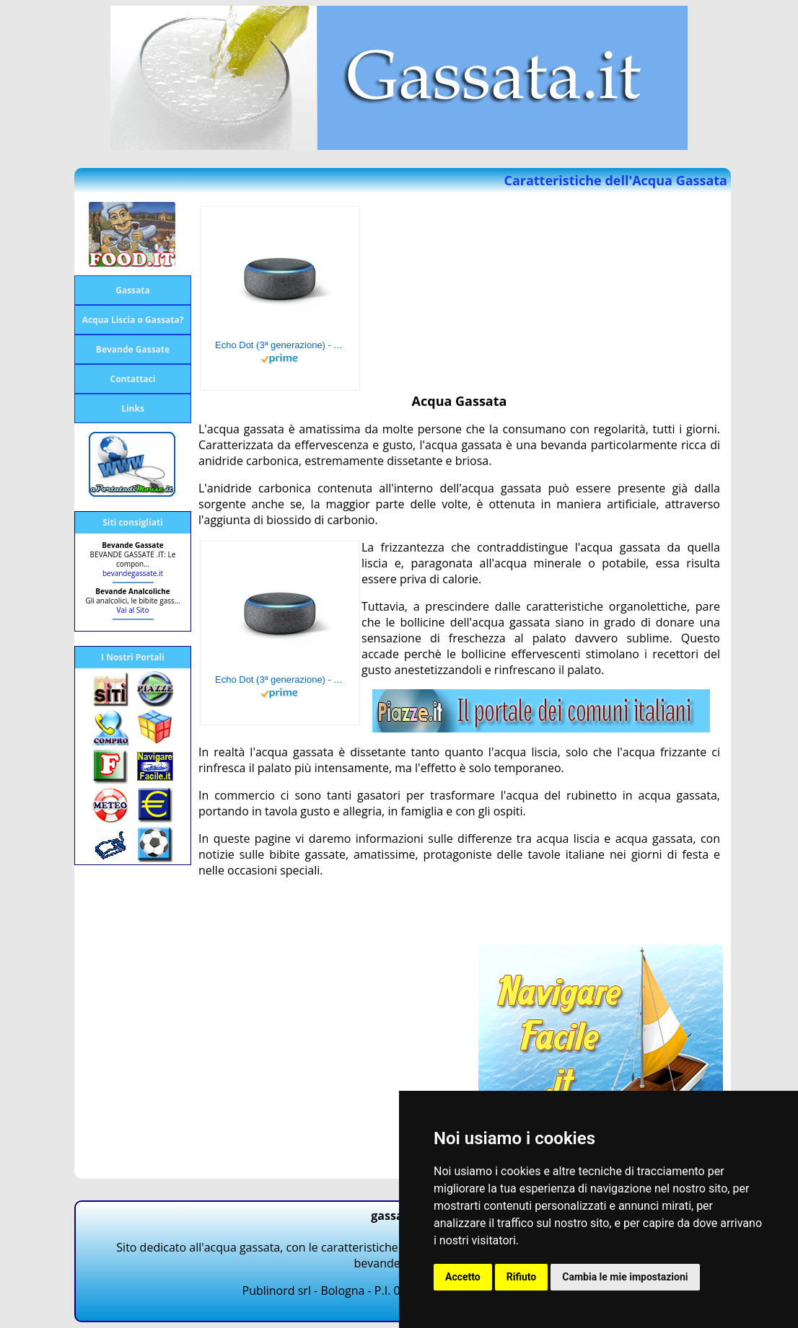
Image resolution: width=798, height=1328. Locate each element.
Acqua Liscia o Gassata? (133, 320)
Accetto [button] (463, 1277)
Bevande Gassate (133, 349)
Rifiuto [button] (522, 1277)
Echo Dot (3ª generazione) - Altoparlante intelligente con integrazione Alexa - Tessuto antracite (280, 345)
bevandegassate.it (132, 573)
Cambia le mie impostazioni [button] (625, 1277)
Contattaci (133, 379)
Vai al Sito (133, 610)
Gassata (132, 290)
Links (132, 408)
